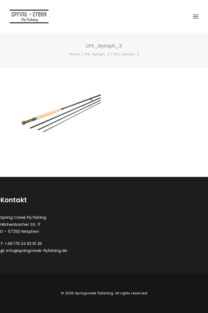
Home (74, 54)
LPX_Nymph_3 (96, 54)
